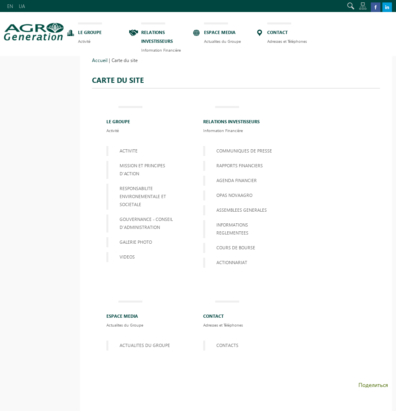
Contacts (227, 345)
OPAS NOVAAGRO (234, 195)
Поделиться (373, 385)
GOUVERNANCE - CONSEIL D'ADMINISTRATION (146, 223)
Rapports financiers (239, 165)
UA (22, 6)
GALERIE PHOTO (136, 242)
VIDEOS (127, 257)
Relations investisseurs (231, 120)
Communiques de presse (244, 151)
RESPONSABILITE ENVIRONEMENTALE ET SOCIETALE (143, 196)
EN (10, 6)
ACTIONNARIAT (231, 262)
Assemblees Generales (241, 210)
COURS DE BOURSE (235, 248)
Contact (223, 315)
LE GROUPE (118, 120)
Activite (129, 151)
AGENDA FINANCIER (236, 180)
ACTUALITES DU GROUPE (145, 345)
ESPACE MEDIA (124, 315)
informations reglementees (232, 229)
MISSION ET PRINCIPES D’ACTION (142, 169)
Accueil (100, 60)
